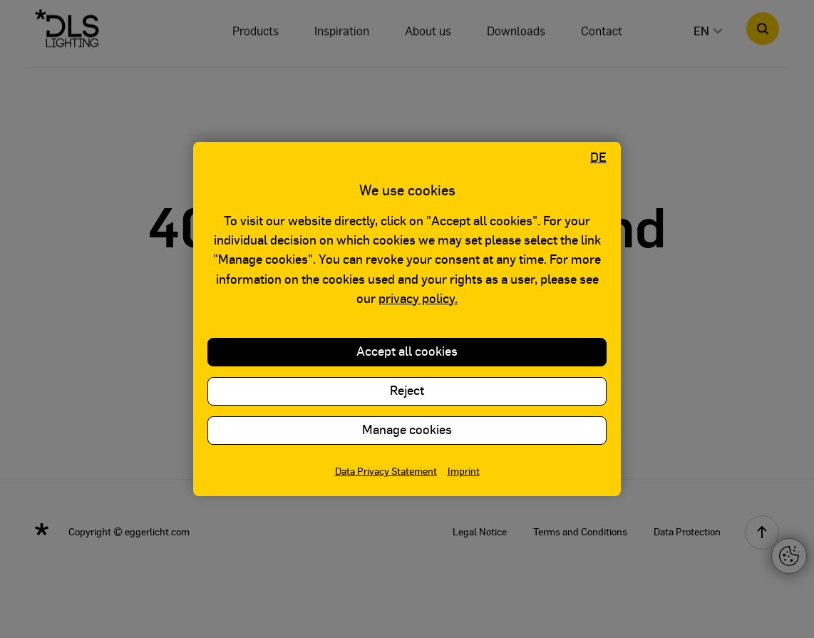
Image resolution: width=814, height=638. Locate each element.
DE (598, 158)
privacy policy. (418, 299)
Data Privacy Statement (386, 472)
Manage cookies (407, 430)
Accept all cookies (407, 352)
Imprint (464, 472)
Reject (407, 391)
